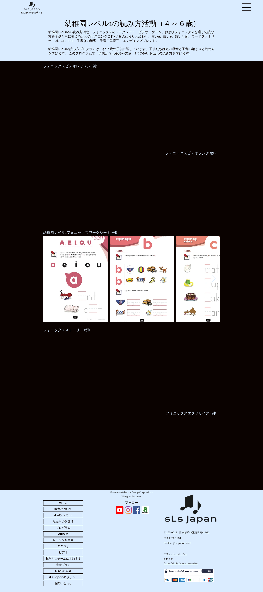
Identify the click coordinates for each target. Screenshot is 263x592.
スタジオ (63, 546)
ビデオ (63, 552)
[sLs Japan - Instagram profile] (128, 510)
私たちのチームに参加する (63, 558)
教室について (63, 509)
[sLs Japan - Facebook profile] (136, 510)
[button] (246, 7)
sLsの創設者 (63, 571)
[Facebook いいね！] (155, 510)
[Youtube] (119, 510)
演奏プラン (63, 565)
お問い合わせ (63, 583)
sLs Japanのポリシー (63, 577)
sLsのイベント (63, 515)
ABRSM (63, 534)
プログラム (63, 528)
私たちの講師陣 (63, 521)
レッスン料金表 (63, 540)
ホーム (63, 503)
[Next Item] (214, 278)
